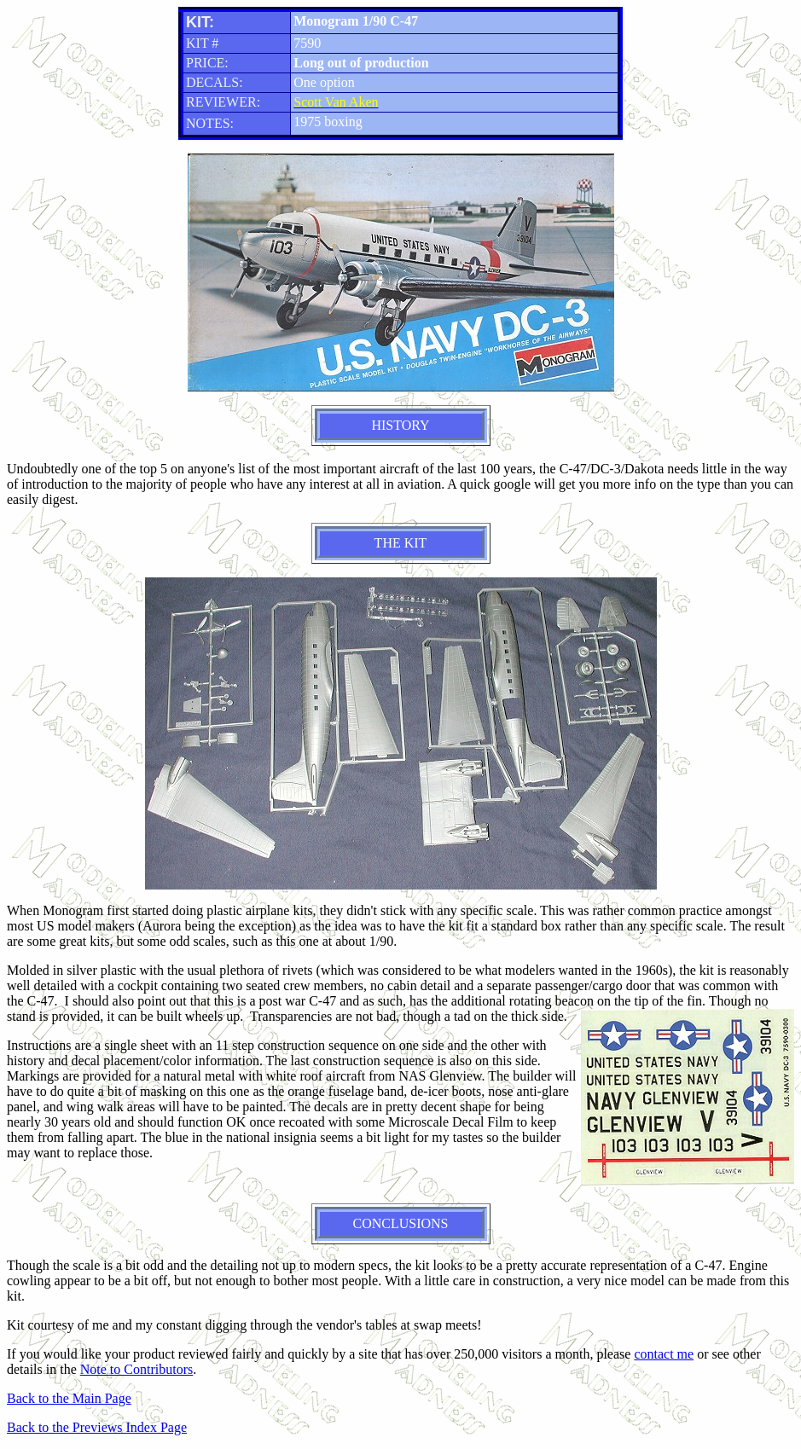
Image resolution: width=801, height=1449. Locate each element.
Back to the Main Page (69, 1398)
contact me (664, 1354)
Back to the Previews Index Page (97, 1427)
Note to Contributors (136, 1369)
